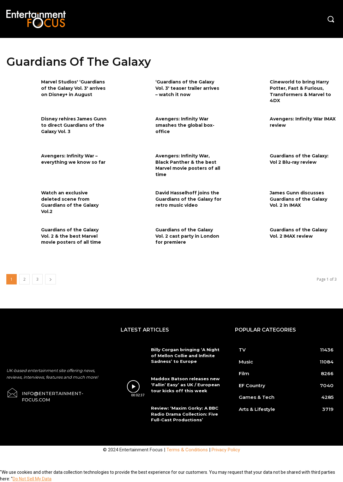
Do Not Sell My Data (32, 478)
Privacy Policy (226, 449)
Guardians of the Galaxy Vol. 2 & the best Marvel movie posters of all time (71, 236)
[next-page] (50, 279)
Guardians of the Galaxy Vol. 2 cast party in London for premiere (187, 236)
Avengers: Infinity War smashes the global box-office (184, 125)
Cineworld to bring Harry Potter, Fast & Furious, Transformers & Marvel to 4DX (300, 91)
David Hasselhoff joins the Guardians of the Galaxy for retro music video (188, 199)
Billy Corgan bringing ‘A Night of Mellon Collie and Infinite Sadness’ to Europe (184, 355)
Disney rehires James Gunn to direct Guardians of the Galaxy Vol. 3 (73, 125)
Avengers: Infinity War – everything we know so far (73, 159)
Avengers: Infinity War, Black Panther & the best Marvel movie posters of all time (187, 165)
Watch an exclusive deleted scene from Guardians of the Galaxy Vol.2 (70, 202)
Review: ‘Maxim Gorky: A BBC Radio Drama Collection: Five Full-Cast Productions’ (183, 414)
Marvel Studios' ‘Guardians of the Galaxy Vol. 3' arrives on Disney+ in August (73, 88)
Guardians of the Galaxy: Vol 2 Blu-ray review (299, 159)
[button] (331, 19)
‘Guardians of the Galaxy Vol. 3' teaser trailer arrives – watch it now (187, 88)
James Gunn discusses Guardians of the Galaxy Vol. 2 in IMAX (298, 199)
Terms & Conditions (187, 449)
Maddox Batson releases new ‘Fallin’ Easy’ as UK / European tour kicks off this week (184, 384)
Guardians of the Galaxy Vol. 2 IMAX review (298, 233)
